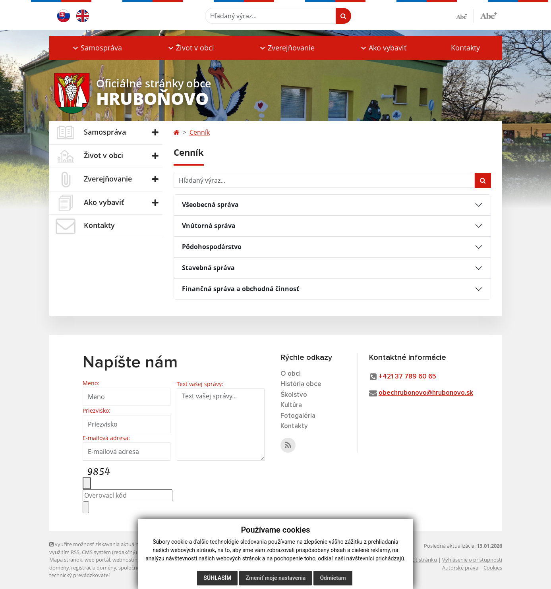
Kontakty (465, 47)
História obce (300, 384)
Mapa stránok (65, 559)
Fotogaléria (297, 416)
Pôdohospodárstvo (212, 246)
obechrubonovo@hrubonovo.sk (426, 393)
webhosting (126, 559)
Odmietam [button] (333, 578)
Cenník (199, 132)
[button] (97, 48)
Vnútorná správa (209, 225)
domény (59, 567)
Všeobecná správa (210, 204)
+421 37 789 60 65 (407, 376)
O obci (290, 374)
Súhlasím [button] (217, 578)
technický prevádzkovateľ (79, 575)
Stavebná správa (208, 267)
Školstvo (293, 395)
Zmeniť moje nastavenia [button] (275, 578)
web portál (97, 559)
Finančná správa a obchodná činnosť (240, 288)
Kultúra (291, 405)
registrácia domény (93, 567)
